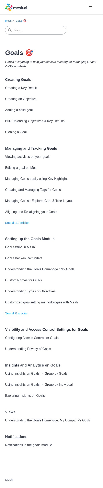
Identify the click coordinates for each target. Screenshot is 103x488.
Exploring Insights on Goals (25, 395)
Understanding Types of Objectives (30, 291)
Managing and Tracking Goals (31, 148)
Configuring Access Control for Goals (31, 338)
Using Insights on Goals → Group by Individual (39, 384)
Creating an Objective (20, 99)
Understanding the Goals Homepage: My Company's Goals (48, 420)
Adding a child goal (19, 110)
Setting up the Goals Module (30, 239)
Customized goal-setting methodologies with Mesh (41, 302)
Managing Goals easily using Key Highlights (36, 178)
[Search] (35, 30)
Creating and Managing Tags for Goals (33, 190)
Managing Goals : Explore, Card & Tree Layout (39, 201)
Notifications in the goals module (28, 445)
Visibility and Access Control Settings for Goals (46, 330)
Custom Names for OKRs (23, 280)
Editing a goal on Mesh (21, 167)
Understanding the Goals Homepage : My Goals (40, 269)
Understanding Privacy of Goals (28, 349)
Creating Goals (18, 80)
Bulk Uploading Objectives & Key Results (35, 121)
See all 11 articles (17, 222)
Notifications (16, 437)
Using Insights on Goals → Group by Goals (36, 373)
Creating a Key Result (21, 88)
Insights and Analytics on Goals (32, 365)
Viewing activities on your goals (27, 156)
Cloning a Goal (16, 132)
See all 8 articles (16, 313)
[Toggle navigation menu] (90, 7)
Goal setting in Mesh (20, 247)
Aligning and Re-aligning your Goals (31, 212)
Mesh (8, 20)
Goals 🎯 (20, 20)
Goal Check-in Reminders (23, 258)
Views (10, 412)
